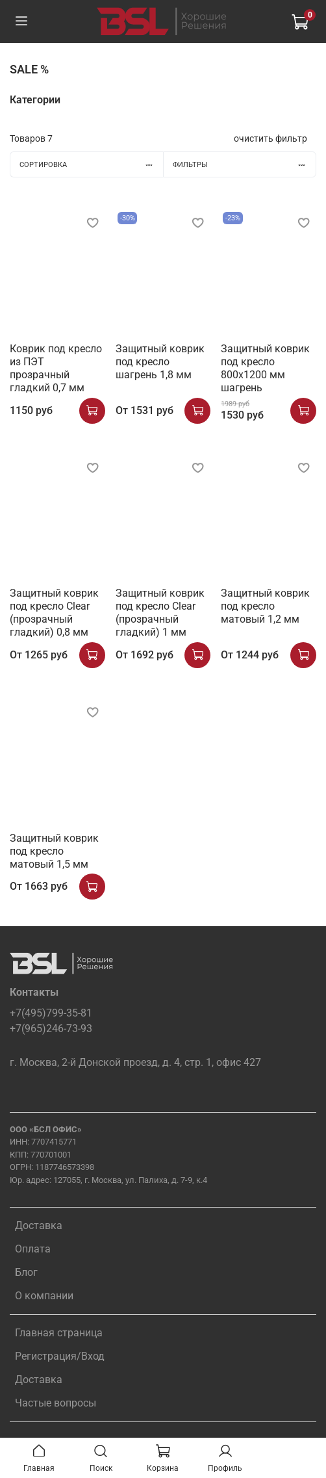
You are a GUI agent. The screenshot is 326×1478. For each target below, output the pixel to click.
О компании (44, 1296)
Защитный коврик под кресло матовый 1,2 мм (265, 606)
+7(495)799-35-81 (51, 1013)
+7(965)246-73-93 (51, 1028)
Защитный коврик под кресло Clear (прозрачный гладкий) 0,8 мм (54, 612)
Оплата (33, 1249)
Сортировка (91, 165)
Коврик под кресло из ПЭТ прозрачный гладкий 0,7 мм (56, 368)
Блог (26, 1272)
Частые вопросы (55, 1403)
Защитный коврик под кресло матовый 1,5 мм (54, 851)
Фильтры (244, 165)
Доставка (38, 1225)
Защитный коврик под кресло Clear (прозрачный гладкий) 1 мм (160, 612)
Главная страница (59, 1333)
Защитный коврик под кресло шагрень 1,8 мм (160, 362)
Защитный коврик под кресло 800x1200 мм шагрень (265, 368)
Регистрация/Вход (60, 1356)
